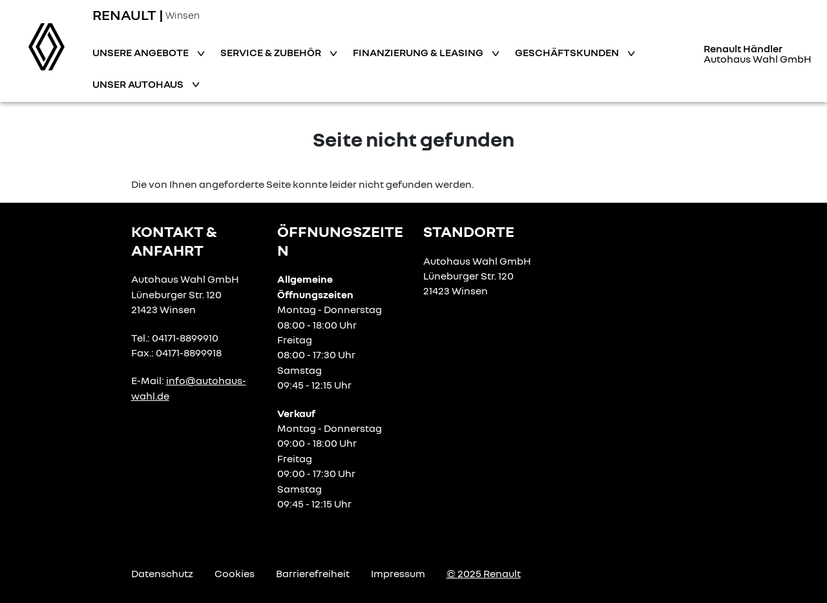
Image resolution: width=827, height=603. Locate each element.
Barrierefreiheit (313, 573)
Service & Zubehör (271, 52)
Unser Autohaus (138, 83)
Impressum (398, 573)
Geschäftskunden (568, 52)
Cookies (235, 573)
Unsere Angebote (141, 52)
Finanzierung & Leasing (419, 52)
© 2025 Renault (483, 573)
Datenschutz (162, 573)
